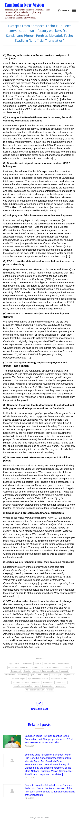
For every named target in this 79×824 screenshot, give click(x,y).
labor (46, 675)
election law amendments (18, 667)
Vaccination (60, 686)
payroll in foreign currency (38, 679)
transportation (47, 686)
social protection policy (23, 686)
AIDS (17, 663)
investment (22, 675)
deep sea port (49, 663)
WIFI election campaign (35, 690)
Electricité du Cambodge (50, 667)
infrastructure (10, 675)
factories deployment (50, 671)
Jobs (39, 675)
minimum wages (18, 679)
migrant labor (69, 675)
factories (36, 671)
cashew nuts (27, 663)
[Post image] (12, 741)
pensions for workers (59, 679)
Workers (50, 690)
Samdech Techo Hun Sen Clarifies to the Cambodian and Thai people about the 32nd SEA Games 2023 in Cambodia (48, 739)
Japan (32, 675)
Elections (34, 667)
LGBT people (56, 675)
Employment (16, 671)
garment (64, 671)
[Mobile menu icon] (74, 10)
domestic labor (63, 663)
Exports (27, 671)
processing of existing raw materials (26, 682)
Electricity (66, 667)
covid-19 (38, 663)
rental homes (48, 682)
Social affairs (61, 682)
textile (37, 686)
